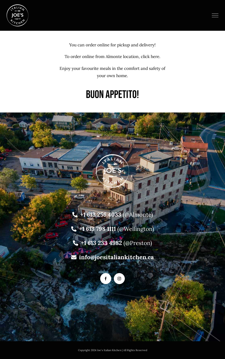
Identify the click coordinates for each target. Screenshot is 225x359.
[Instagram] (119, 278)
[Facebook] (105, 278)
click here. (150, 56)
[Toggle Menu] (215, 15)
